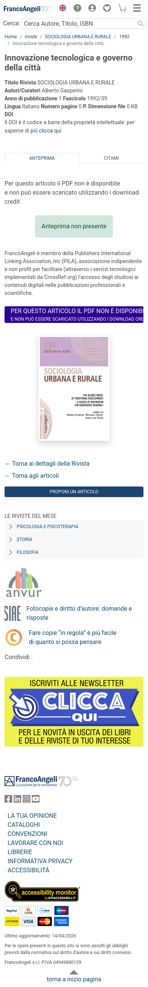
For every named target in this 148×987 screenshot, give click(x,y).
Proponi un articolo (74, 491)
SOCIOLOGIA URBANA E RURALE (78, 36)
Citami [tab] (111, 158)
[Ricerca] (140, 23)
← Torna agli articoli (32, 475)
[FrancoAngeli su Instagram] (26, 800)
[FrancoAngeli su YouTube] (35, 800)
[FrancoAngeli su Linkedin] (17, 800)
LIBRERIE (20, 852)
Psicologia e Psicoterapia (47, 526)
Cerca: (11, 23)
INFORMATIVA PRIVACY (40, 861)
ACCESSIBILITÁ (28, 870)
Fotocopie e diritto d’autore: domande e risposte (79, 613)
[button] (61, 9)
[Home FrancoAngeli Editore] (28, 9)
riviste (31, 36)
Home (11, 36)
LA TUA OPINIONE (32, 815)
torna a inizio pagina (74, 979)
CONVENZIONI (27, 833)
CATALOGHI (24, 824)
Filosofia (27, 552)
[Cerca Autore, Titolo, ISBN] (78, 23)
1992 (124, 36)
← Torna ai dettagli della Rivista (47, 463)
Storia (24, 539)
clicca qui (50, 131)
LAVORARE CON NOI (35, 843)
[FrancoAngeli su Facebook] (8, 800)
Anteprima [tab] (42, 158)
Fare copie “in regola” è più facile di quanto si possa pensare (73, 637)
